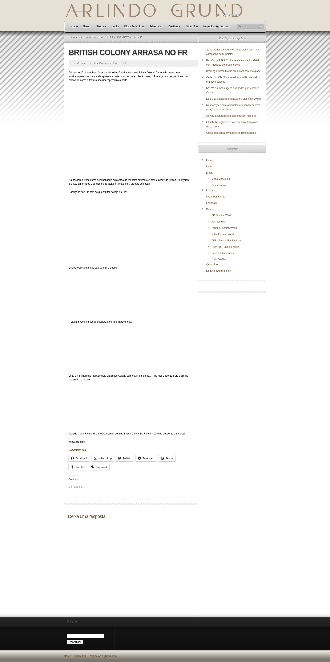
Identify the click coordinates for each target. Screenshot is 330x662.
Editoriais (155, 26)
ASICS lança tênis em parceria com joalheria (231, 115)
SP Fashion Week (222, 215)
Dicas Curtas (219, 185)
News (86, 26)
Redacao (81, 63)
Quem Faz (192, 26)
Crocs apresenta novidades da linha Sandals (231, 132)
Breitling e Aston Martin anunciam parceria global (233, 71)
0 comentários (112, 63)
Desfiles (174, 26)
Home (74, 26)
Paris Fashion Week (223, 253)
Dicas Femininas (134, 26)
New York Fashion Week (225, 246)
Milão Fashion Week (223, 234)
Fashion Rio (88, 37)
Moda (101, 26)
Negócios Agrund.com (216, 26)
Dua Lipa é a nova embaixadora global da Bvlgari (233, 98)
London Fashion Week (224, 227)
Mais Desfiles (219, 259)
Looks (115, 26)
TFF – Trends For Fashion (226, 240)
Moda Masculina (221, 178)
